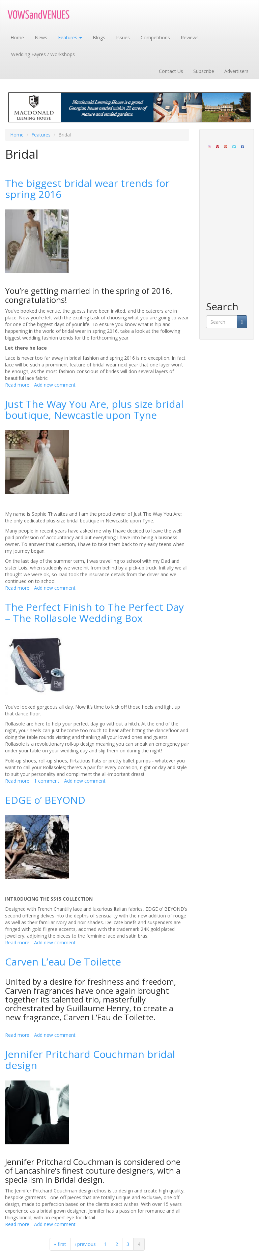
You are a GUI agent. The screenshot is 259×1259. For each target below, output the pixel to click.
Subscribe (203, 71)
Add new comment (55, 385)
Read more (17, 385)
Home (17, 37)
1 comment (46, 781)
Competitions (155, 37)
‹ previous (85, 1244)
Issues (123, 37)
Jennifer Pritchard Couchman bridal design (90, 1059)
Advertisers (236, 71)
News (41, 37)
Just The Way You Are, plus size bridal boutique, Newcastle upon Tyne (94, 409)
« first (60, 1244)
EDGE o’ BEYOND (45, 800)
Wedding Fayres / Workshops (43, 54)
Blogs (99, 37)
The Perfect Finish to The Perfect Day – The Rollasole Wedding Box (94, 612)
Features (70, 37)
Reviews (190, 37)
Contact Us (171, 71)
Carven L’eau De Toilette (63, 962)
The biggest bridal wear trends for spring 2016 (87, 188)
